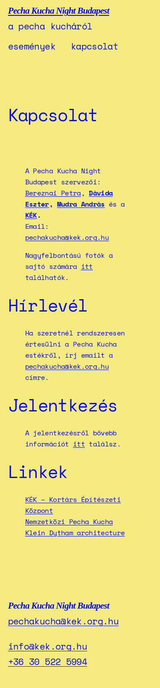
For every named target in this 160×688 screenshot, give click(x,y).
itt (87, 266)
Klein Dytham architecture (75, 533)
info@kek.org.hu (47, 646)
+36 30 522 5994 (47, 661)
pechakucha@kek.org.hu (67, 237)
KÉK (31, 215)
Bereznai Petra (53, 193)
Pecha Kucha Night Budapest (58, 11)
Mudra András (81, 204)
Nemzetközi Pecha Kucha (69, 521)
